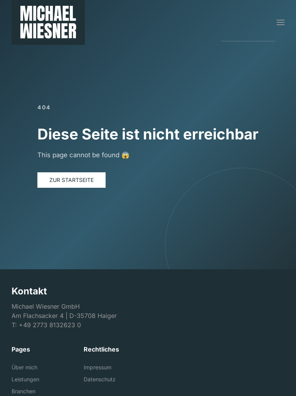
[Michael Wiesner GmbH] (48, 22)
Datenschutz (100, 379)
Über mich (24, 367)
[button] (280, 22)
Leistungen (25, 379)
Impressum (97, 367)
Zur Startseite (71, 180)
